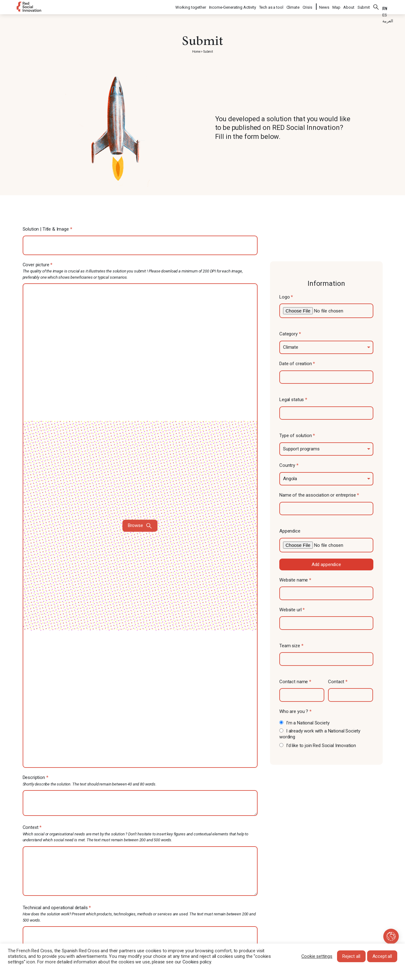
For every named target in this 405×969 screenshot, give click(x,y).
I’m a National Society (304, 723)
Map (336, 6)
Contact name (295, 681)
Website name (295, 580)
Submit (364, 6)
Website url (292, 610)
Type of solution (297, 435)
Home (196, 51)
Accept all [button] (382, 956)
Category (290, 334)
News (324, 6)
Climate (293, 6)
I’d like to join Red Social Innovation (317, 745)
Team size (291, 645)
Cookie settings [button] (316, 956)
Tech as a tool (271, 6)
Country (289, 465)
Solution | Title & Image (47, 229)
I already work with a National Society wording (319, 734)
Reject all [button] (351, 956)
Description (140, 781)
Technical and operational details (140, 914)
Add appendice (326, 564)
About (348, 6)
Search (376, 6)
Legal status (293, 399)
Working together (191, 6)
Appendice (289, 531)
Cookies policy (196, 962)
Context (140, 834)
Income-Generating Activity (232, 6)
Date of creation (297, 363)
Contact (338, 681)
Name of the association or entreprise (319, 495)
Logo (286, 297)
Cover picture (140, 515)
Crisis (308, 6)
